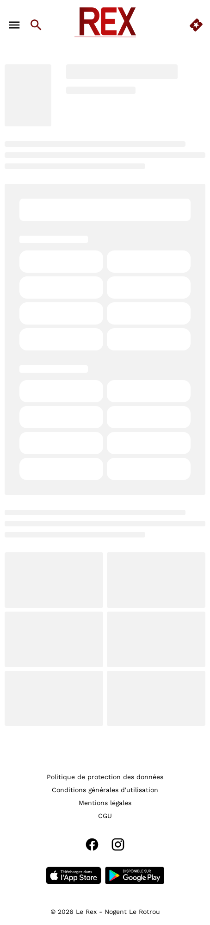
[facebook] (92, 844)
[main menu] (14, 25)
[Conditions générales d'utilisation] (105, 789)
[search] (36, 25)
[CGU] (105, 815)
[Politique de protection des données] (105, 776)
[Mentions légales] (105, 802)
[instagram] (118, 844)
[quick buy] (196, 25)
